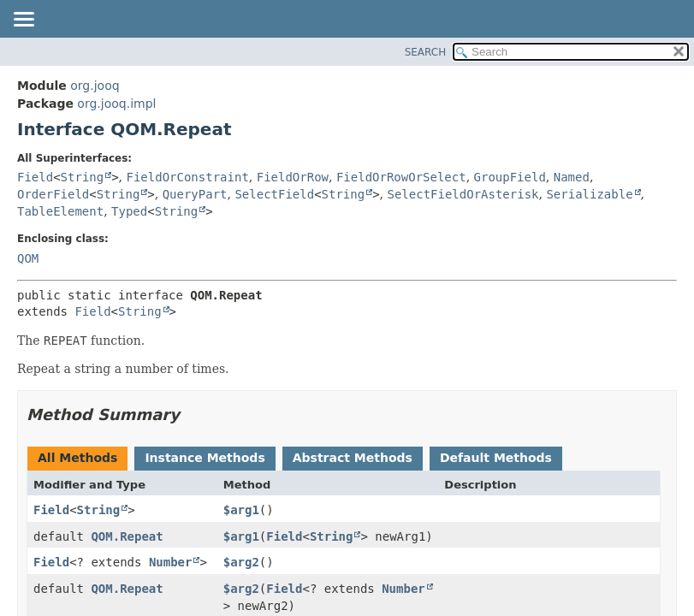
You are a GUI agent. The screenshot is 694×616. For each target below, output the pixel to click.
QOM (28, 258)
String (82, 177)
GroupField (510, 177)
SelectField (274, 194)
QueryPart (195, 194)
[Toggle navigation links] (23, 21)
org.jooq (94, 85)
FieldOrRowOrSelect (401, 177)
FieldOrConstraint (188, 177)
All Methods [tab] (77, 458)
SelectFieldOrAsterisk (463, 194)
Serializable (589, 194)
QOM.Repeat (127, 536)
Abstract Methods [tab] (352, 458)
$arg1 (241, 510)
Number (171, 562)
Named (572, 177)
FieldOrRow (293, 177)
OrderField (53, 194)
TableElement (60, 211)
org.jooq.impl (116, 103)
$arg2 (241, 562)
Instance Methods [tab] (204, 458)
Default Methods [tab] (496, 458)
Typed (129, 211)
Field (35, 177)
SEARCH (426, 52)
